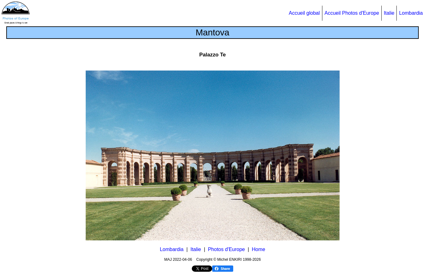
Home (258, 249)
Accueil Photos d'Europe (352, 13)
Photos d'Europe (226, 249)
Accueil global (304, 13)
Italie (389, 13)
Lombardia (411, 13)
